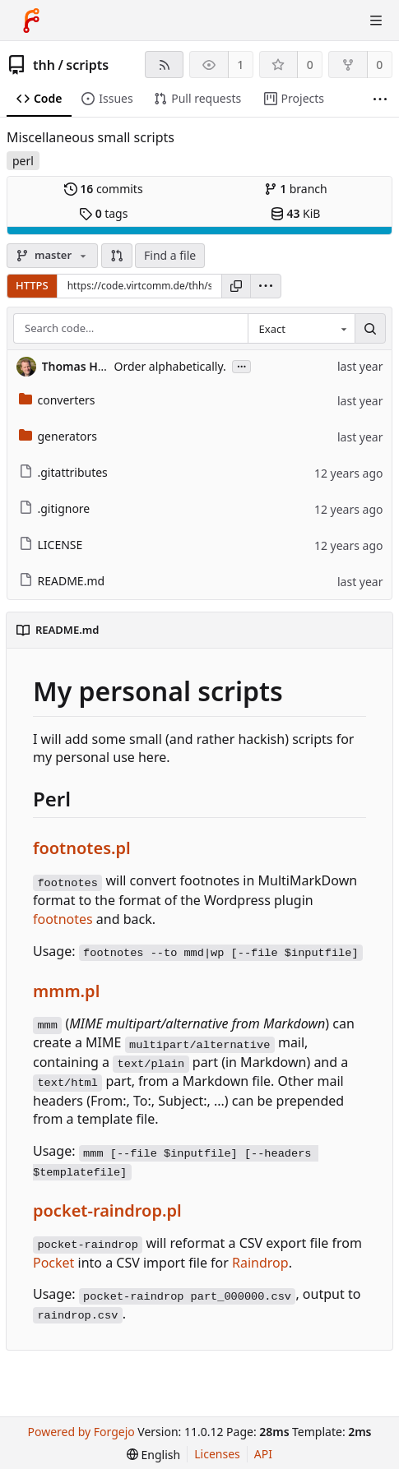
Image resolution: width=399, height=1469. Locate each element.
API (263, 1454)
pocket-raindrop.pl (107, 1210)
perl (23, 161)
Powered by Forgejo (81, 1431)
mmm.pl (66, 991)
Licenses (217, 1454)
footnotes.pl (82, 848)
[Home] (31, 20)
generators (58, 436)
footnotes (63, 919)
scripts (87, 65)
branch (295, 188)
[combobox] (301, 328)
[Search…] (370, 328)
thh (44, 65)
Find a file (170, 255)
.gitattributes (63, 472)
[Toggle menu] (376, 20)
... (242, 365)
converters (57, 400)
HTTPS (32, 285)
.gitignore (54, 508)
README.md (62, 581)
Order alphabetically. (170, 366)
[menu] (265, 286)
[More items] (380, 99)
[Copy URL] (236, 286)
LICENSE (51, 544)
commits (103, 188)
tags (103, 213)
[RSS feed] (164, 64)
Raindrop (260, 1263)
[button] (116, 255)
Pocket (53, 1263)
